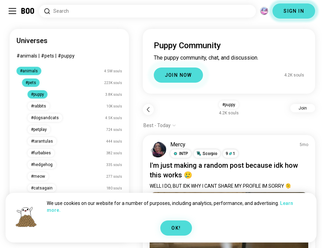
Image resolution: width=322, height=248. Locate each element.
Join (303, 108)
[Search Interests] (147, 11)
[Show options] (159, 125)
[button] (180, 153)
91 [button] (230, 153)
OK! (176, 228)
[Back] (148, 109)
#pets (47, 56)
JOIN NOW (178, 75)
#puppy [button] (228, 104)
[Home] (28, 11)
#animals (27, 56)
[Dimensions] (264, 11)
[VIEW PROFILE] (158, 149)
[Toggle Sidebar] (12, 11)
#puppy (66, 56)
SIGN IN (293, 11)
